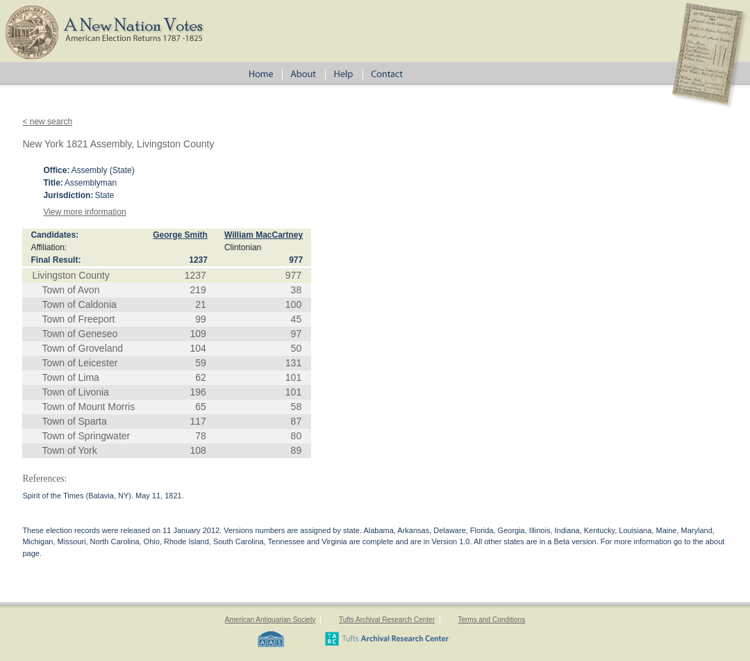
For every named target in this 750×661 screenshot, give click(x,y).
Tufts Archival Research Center (387, 619)
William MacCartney (263, 235)
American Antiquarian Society (270, 619)
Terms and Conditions (491, 619)
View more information (84, 212)
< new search (47, 122)
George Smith (180, 235)
